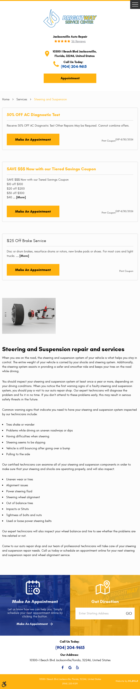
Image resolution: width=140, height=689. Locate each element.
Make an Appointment (33, 139)
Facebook (62, 667)
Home (5, 99)
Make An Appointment (35, 624)
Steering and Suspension (50, 99)
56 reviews (78, 41)
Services (21, 99)
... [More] (19, 197)
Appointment (70, 78)
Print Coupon (109, 140)
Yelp (77, 667)
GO (129, 613)
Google (70, 667)
